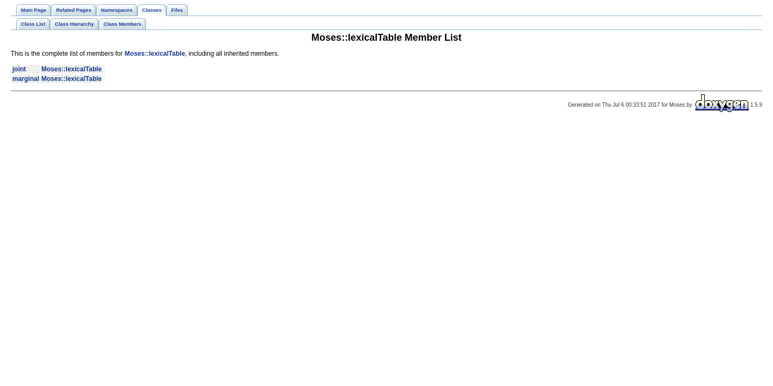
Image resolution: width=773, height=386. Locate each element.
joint (19, 69)
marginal (25, 79)
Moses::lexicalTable (155, 53)
